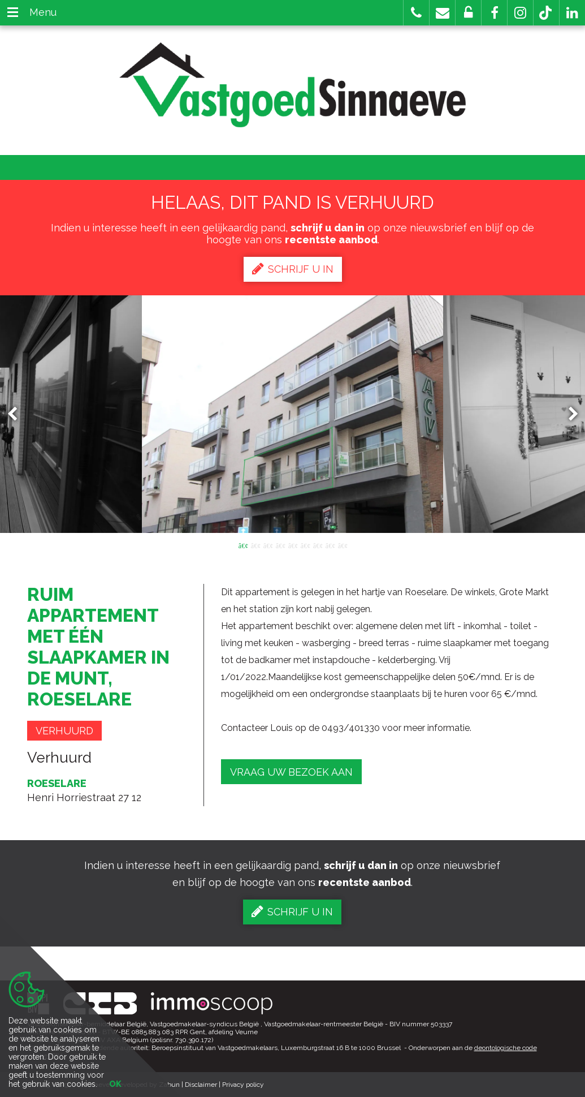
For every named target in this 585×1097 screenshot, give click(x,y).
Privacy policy (243, 1085)
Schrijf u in (292, 269)
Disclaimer (201, 1085)
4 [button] (280, 545)
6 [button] (305, 545)
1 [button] (243, 545)
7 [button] (318, 545)
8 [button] (330, 545)
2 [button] (255, 545)
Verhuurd (64, 731)
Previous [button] (17, 414)
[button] (494, 12)
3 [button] (268, 545)
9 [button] (342, 545)
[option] (292, 414)
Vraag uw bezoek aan (291, 772)
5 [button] (293, 545)
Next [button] (568, 414)
